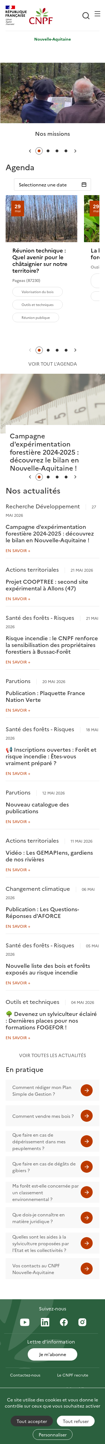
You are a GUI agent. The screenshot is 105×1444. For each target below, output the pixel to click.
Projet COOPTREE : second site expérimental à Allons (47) (47, 584)
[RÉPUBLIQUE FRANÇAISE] (17, 16)
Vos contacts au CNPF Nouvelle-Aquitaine (36, 1268)
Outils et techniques (37, 304)
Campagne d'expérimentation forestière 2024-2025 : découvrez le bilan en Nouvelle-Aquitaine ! (50, 533)
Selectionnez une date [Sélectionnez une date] (43, 184)
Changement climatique (38, 888)
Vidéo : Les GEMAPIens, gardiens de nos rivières (49, 855)
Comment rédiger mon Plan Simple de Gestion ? (41, 1090)
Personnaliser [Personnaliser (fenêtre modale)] (53, 1434)
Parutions (18, 680)
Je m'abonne (52, 1354)
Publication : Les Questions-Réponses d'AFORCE (42, 912)
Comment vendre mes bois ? (43, 1116)
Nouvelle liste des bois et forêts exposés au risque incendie (48, 968)
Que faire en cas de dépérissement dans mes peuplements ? (39, 1141)
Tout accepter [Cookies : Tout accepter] (32, 1421)
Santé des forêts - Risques (40, 617)
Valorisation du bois (37, 291)
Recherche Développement (43, 506)
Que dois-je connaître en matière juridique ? (38, 1217)
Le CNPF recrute (72, 1375)
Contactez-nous (25, 1375)
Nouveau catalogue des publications (37, 807)
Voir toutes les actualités (52, 1055)
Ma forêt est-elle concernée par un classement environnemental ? (45, 1192)
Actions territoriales (32, 569)
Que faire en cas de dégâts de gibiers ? (44, 1166)
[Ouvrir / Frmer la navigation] (97, 14)
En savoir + (18, 550)
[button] (30, 151)
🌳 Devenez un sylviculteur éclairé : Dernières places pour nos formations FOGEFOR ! (51, 1020)
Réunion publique (36, 317)
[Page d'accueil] (41, 16)
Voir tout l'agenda (52, 364)
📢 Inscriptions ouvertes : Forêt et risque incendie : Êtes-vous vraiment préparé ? (51, 756)
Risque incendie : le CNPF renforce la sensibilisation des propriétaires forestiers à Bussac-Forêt (52, 644)
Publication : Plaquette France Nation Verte (45, 696)
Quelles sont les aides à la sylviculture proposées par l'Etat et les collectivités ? (40, 1243)
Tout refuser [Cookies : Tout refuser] (76, 1421)
